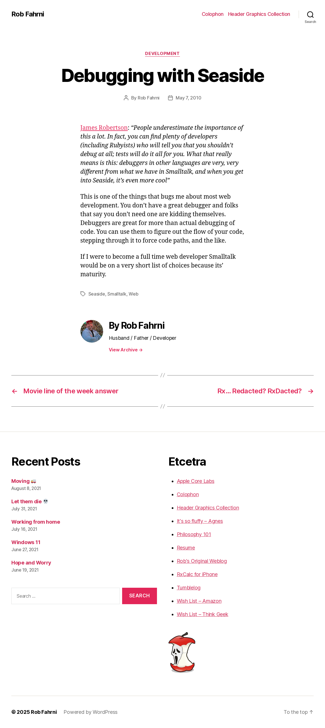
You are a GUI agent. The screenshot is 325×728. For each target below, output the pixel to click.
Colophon (213, 14)
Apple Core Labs (195, 481)
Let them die (29, 501)
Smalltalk (116, 294)
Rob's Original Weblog (202, 561)
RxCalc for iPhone (197, 574)
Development (162, 53)
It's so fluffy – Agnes (200, 521)
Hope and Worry (31, 563)
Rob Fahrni (27, 14)
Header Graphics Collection (259, 14)
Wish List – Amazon (199, 601)
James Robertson (104, 128)
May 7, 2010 (188, 98)
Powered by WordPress (90, 712)
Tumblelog (189, 588)
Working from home (35, 522)
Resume (186, 548)
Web (133, 294)
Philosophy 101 (194, 534)
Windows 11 (25, 542)
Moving (23, 481)
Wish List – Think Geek (202, 614)
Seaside (96, 294)
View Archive (126, 350)
